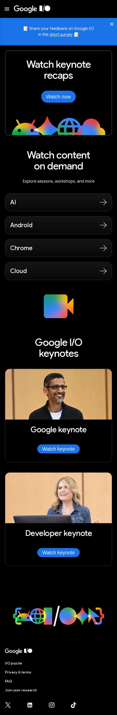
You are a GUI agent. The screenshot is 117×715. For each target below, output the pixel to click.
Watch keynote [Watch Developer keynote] (58, 552)
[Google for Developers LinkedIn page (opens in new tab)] (33, 705)
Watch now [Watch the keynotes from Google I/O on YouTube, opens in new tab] (58, 96)
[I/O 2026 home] (32, 9)
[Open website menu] (7, 9)
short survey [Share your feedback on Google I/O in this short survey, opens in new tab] (61, 34)
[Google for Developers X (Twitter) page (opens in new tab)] (11, 705)
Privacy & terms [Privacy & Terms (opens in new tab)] (18, 672)
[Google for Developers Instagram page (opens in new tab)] (55, 705)
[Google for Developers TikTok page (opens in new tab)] (74, 705)
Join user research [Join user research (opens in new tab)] (21, 690)
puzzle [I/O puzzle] (13, 663)
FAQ (8, 681)
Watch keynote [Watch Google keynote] (58, 449)
